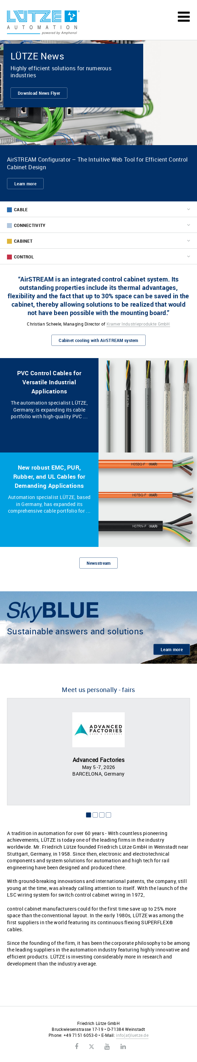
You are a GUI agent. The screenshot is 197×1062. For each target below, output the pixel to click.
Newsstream (99, 563)
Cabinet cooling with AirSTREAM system (98, 340)
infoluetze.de (132, 1035)
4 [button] (108, 815)
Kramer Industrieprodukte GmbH (138, 324)
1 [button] (88, 815)
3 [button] (101, 815)
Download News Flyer (39, 93)
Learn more (25, 183)
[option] (98, 751)
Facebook (76, 1046)
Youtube (107, 1046)
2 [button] (95, 815)
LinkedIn (123, 1046)
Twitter (91, 1047)
